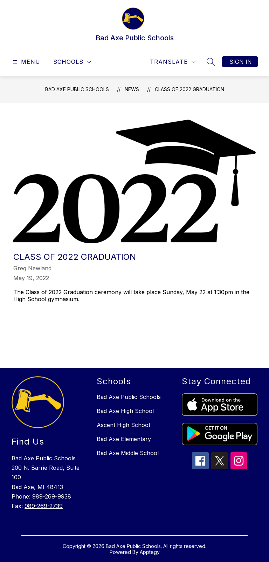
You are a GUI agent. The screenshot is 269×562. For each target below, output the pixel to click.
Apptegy (150, 552)
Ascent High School (123, 424)
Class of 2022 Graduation (189, 89)
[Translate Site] (173, 61)
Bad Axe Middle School (128, 452)
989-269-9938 (51, 496)
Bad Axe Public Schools (77, 89)
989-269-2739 (44, 505)
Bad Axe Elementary (124, 438)
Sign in (240, 61)
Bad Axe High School (125, 410)
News (132, 89)
